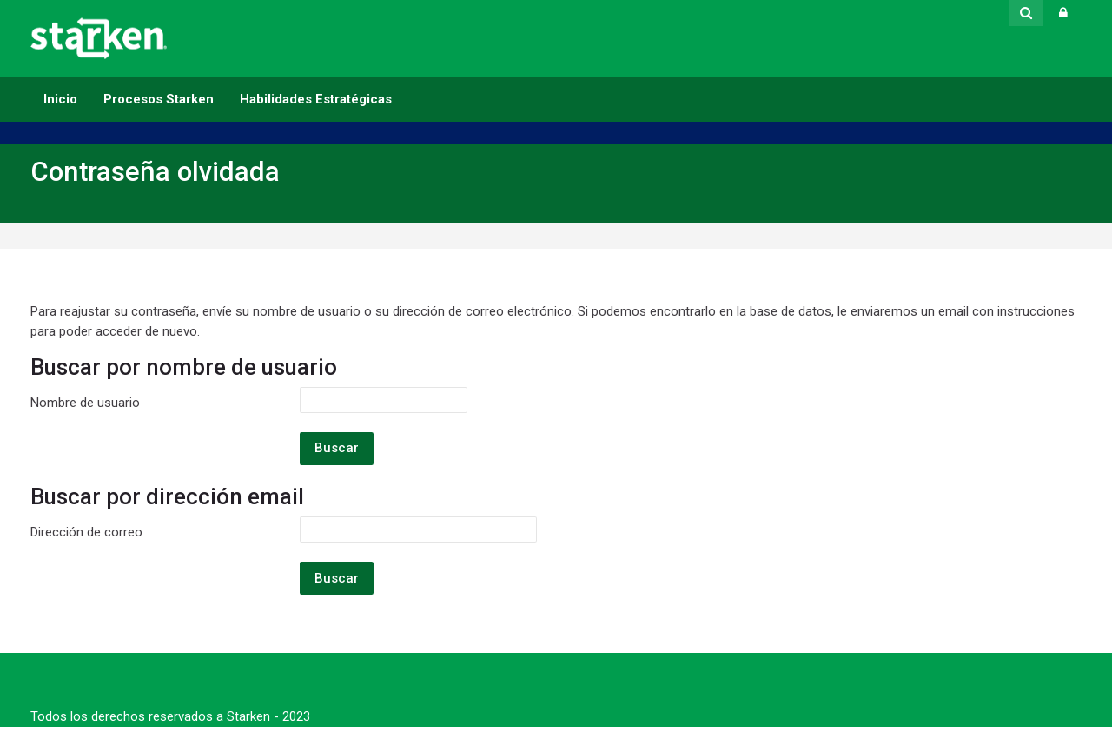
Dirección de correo (86, 532)
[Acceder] (1063, 13)
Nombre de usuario (85, 402)
